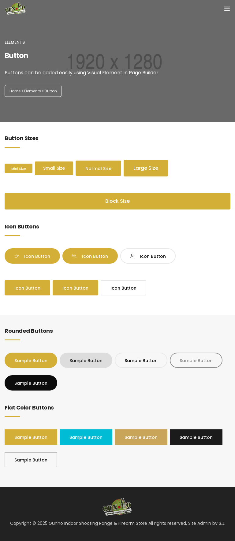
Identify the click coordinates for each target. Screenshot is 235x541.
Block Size (117, 201)
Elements (32, 90)
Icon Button (37, 256)
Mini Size (18, 168)
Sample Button (30, 361)
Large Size (145, 168)
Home (15, 90)
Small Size (54, 168)
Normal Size (98, 168)
